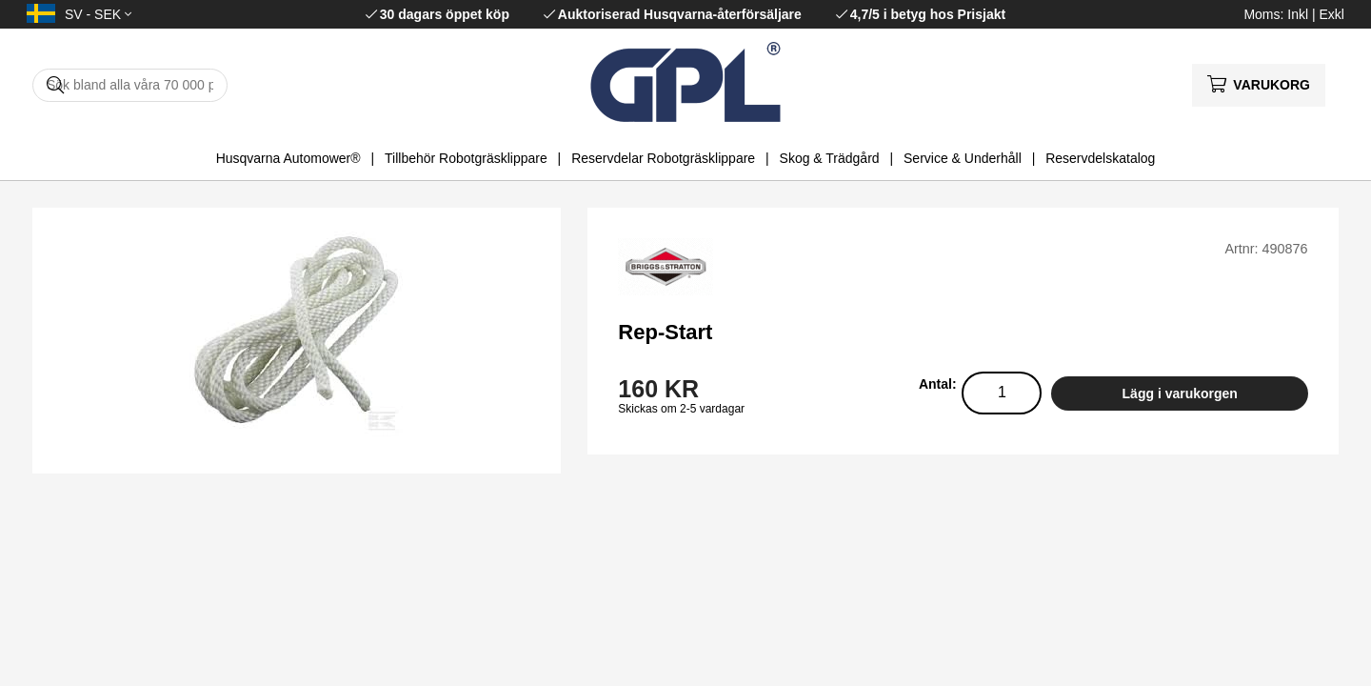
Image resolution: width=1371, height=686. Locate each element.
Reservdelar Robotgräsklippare (663, 158)
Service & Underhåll (963, 158)
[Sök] (130, 85)
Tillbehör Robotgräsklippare (466, 158)
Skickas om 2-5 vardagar (681, 408)
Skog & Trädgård (830, 158)
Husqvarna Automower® (288, 158)
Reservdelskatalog (1100, 158)
